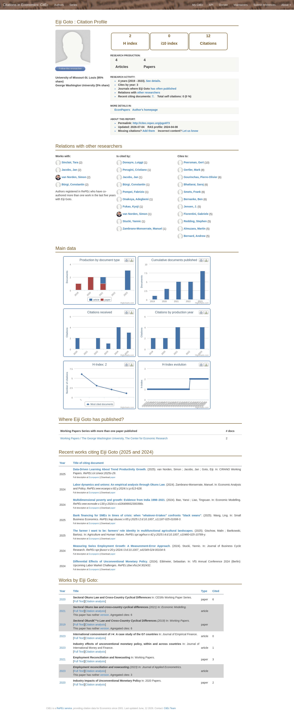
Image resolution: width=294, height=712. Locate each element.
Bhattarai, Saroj (194, 184)
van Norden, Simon (74, 177)
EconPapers (122, 109)
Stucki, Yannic (132, 221)
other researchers (148, 92)
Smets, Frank (192, 191)
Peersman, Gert (194, 162)
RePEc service (64, 708)
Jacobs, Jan (69, 169)
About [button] (286, 4)
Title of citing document (90, 462)
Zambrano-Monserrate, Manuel (142, 228)
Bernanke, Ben (193, 199)
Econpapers (93, 477)
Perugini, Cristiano (135, 169)
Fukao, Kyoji (131, 206)
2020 (62, 599)
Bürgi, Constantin (73, 184)
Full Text (79, 601)
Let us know (190, 130)
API (211, 4)
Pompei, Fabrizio (133, 191)
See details (153, 80)
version (104, 614)
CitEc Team (170, 708)
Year (64, 462)
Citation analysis (95, 601)
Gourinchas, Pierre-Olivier (200, 177)
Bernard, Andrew (194, 235)
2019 (62, 624)
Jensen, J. (190, 206)
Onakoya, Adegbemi (136, 199)
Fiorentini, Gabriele (196, 213)
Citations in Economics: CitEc (25, 5)
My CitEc (197, 4)
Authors (59, 4)
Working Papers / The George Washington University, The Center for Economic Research (114, 438)
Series (73, 4)
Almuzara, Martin (194, 228)
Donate (223, 4)
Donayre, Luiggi (133, 162)
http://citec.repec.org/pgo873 (151, 123)
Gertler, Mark (192, 169)
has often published (163, 88)
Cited (217, 591)
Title (77, 591)
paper (113, 477)
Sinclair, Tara (70, 162)
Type (205, 591)
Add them (148, 130)
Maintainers (241, 4)
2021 (62, 611)
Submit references (264, 4)
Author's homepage (145, 109)
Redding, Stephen (195, 221)
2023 (62, 636)
